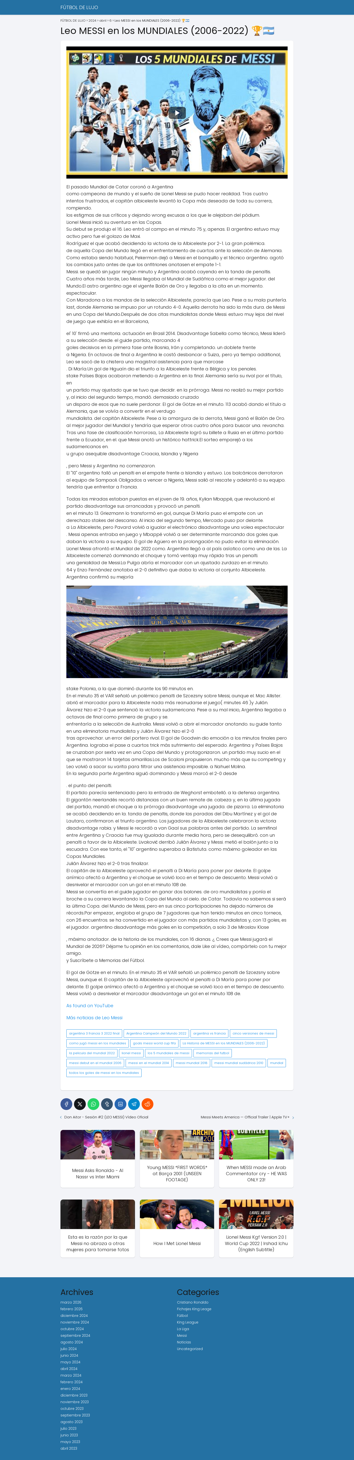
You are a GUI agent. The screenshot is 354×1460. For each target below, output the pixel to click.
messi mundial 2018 (191, 1063)
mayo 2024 (70, 1362)
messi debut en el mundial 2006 (95, 1063)
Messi (182, 1335)
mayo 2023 (70, 1441)
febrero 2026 (71, 1309)
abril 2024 (68, 1368)
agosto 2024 (71, 1342)
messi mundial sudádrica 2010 (238, 1063)
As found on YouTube (89, 1006)
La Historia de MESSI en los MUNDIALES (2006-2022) (224, 1043)
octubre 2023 (72, 1408)
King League (187, 1322)
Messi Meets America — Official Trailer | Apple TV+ (245, 1117)
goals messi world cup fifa (154, 1043)
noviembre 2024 (74, 1322)
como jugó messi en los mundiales (97, 1043)
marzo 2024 (70, 1375)
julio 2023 (68, 1428)
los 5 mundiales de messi (168, 1053)
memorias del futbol (212, 1053)
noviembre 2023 (74, 1401)
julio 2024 (68, 1348)
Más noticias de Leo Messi (94, 1018)
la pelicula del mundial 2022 (92, 1053)
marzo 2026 (70, 1302)
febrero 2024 (71, 1382)
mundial (276, 1063)
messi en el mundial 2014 (148, 1063)
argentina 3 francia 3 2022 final (94, 1033)
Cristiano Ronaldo (192, 1302)
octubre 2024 (72, 1328)
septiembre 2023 (75, 1415)
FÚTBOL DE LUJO (79, 7)
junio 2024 (69, 1355)
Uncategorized (190, 1348)
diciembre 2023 (74, 1395)
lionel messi (131, 1053)
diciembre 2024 (74, 1315)
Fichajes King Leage (194, 1309)
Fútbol (182, 1315)
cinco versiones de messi (253, 1033)
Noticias (184, 1342)
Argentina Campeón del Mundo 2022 (156, 1033)
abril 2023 (68, 1448)
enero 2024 (70, 1388)
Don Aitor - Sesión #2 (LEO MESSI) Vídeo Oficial (106, 1117)
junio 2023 (69, 1435)
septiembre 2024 (75, 1335)
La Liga (183, 1328)
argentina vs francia (209, 1033)
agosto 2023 (71, 1421)
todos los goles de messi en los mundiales (104, 1072)
